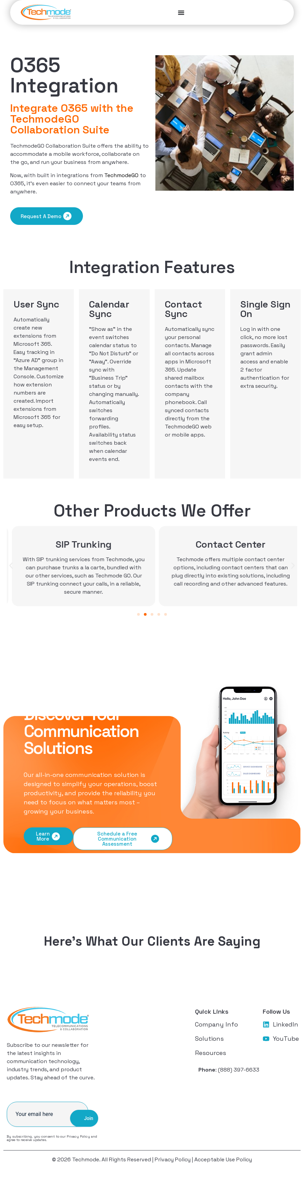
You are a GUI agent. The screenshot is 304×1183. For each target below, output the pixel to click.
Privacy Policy (78, 1137)
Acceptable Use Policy (223, 1160)
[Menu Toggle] (81, 12)
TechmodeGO (121, 175)
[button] (11, 566)
